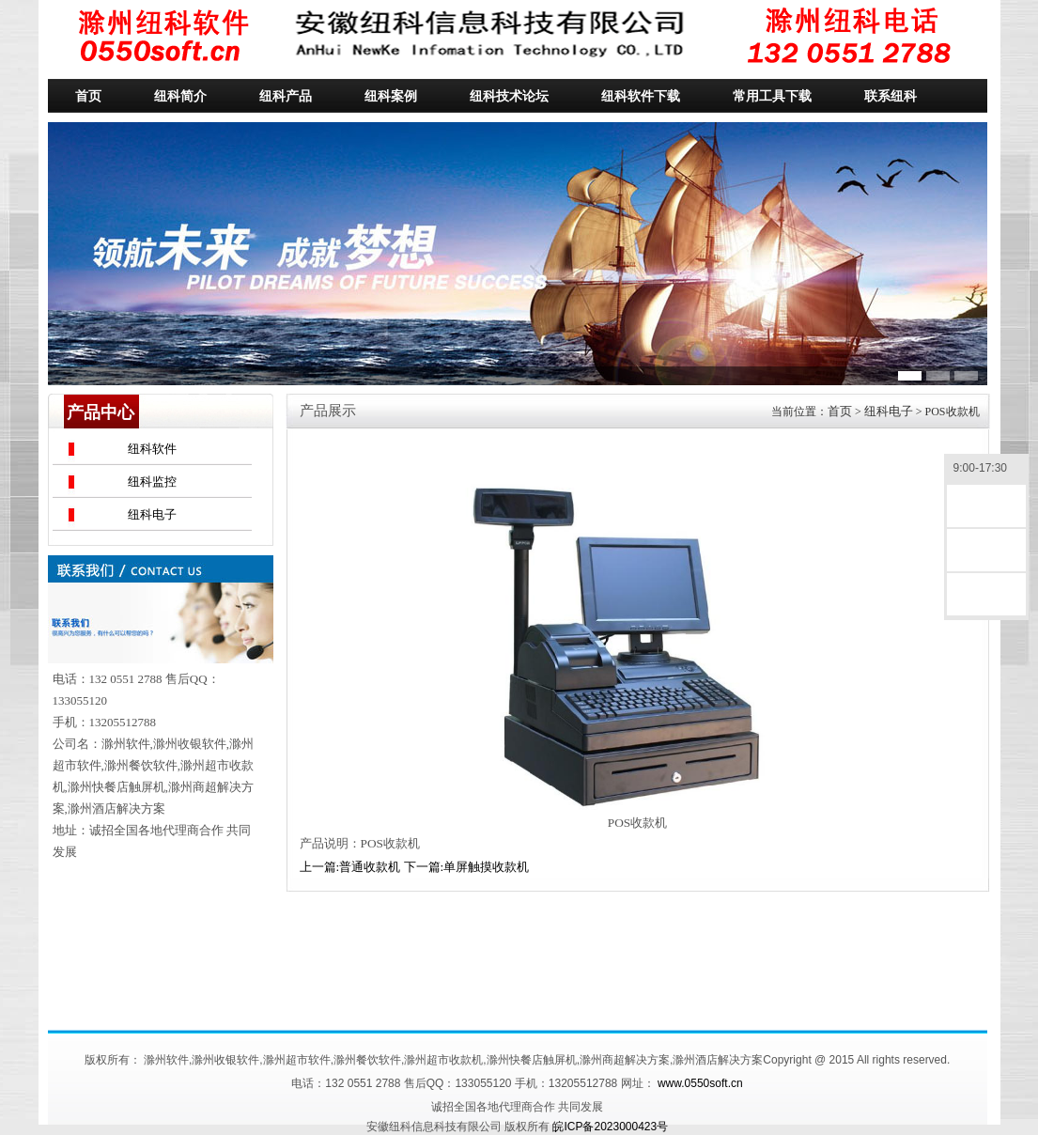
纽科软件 (152, 449)
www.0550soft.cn (700, 1083)
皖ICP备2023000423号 (610, 1126)
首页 (840, 411)
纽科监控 (152, 481)
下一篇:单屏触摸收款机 (467, 867)
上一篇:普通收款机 (350, 867)
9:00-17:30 (986, 469)
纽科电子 (152, 514)
